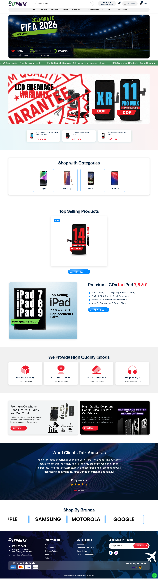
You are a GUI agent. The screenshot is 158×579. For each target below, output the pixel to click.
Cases (110, 10)
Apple (33, 10)
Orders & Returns (51, 551)
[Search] (64, 3)
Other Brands (77, 10)
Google (65, 10)
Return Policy (82, 551)
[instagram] (116, 553)
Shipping (80, 544)
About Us (48, 554)
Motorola (54, 10)
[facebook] (111, 553)
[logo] (17, 3)
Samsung (43, 10)
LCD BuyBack (122, 10)
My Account (49, 548)
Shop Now (18, 428)
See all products (79, 271)
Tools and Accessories (95, 10)
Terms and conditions (85, 554)
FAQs (47, 558)
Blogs (47, 544)
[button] (75, 490)
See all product (98, 309)
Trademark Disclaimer (85, 548)
